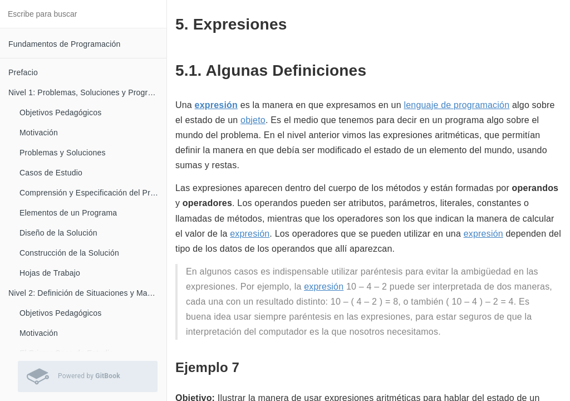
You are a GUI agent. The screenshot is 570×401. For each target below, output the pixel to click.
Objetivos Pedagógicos (60, 112)
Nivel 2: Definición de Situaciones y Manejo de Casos (87, 292)
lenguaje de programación (456, 105)
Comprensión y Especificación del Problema (92, 192)
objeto (253, 120)
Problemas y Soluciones (62, 152)
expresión (216, 105)
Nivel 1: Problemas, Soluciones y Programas (87, 92)
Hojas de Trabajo (49, 272)
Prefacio (23, 72)
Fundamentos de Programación (64, 44)
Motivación (38, 132)
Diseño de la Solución (58, 232)
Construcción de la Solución (69, 252)
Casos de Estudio (50, 172)
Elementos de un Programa (68, 212)
